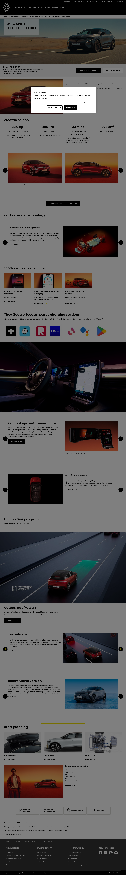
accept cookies (70, 107)
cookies (52, 95)
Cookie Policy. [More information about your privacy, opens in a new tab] (81, 102)
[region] (63, 100)
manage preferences (54, 107)
